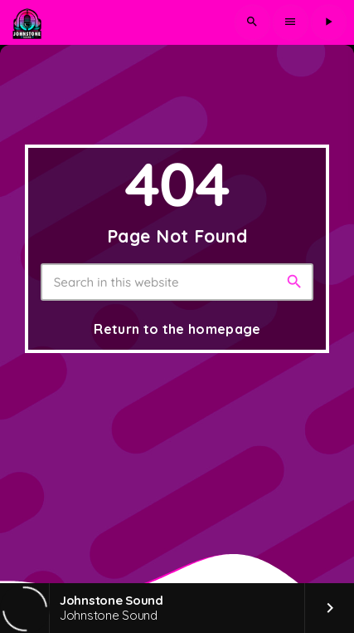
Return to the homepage (177, 329)
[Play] (328, 22)
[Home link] (26, 22)
